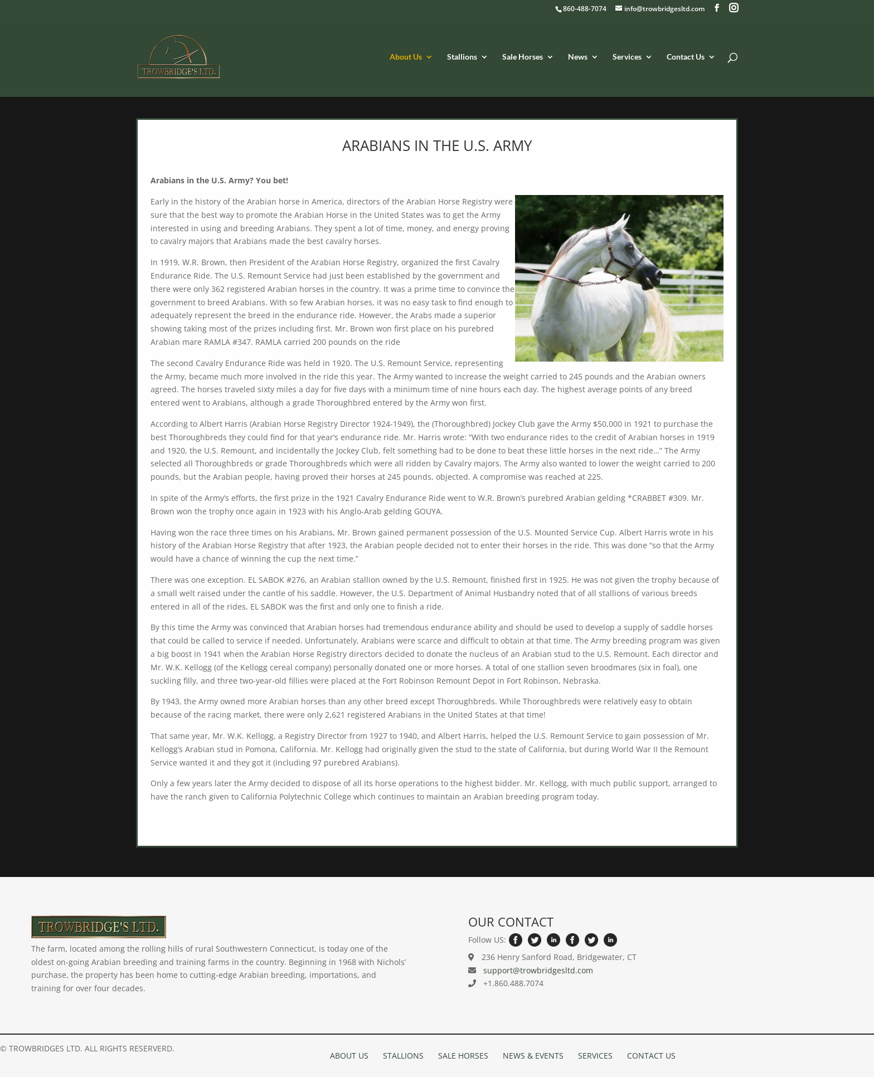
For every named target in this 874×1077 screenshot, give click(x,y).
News (577, 57)
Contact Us (686, 57)
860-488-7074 (584, 8)
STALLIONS (403, 1055)
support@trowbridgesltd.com (538, 970)
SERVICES (595, 1055)
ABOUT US (349, 1055)
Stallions (462, 57)
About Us (406, 57)
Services (627, 57)
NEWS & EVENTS (533, 1055)
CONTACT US (651, 1055)
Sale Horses (522, 57)
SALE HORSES (463, 1055)
